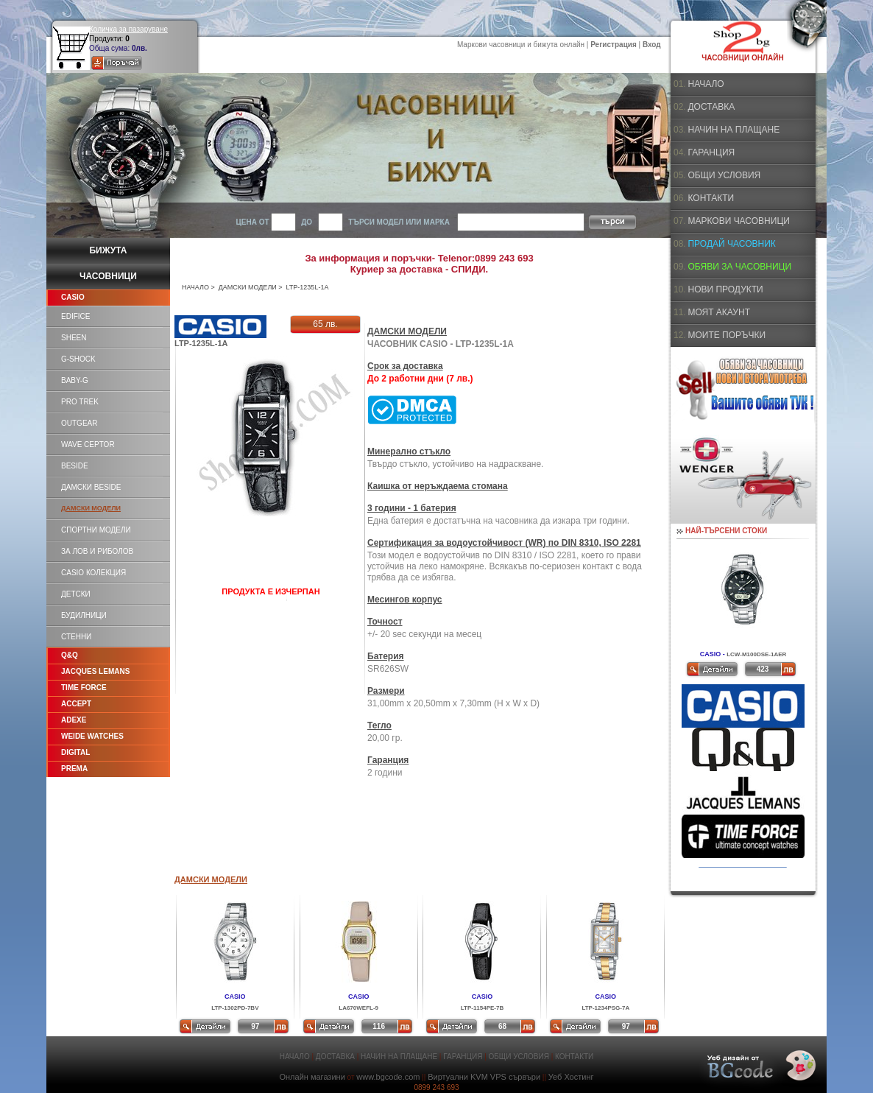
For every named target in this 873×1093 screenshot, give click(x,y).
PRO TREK (80, 402)
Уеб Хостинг (571, 1076)
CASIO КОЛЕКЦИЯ (93, 573)
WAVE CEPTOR (88, 444)
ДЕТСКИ (76, 594)
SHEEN (73, 338)
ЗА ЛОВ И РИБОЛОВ (97, 551)
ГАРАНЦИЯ (711, 152)
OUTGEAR (79, 423)
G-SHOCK (78, 359)
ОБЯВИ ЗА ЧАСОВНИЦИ (739, 266)
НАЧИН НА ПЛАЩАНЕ (734, 129)
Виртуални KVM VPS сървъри (484, 1076)
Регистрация (613, 45)
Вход (652, 45)
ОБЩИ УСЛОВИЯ (724, 175)
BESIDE (74, 466)
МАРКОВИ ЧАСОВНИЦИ (738, 221)
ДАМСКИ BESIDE (91, 487)
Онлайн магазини (311, 1076)
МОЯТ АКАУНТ (719, 312)
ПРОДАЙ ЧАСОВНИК (731, 244)
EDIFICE (75, 316)
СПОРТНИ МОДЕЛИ (96, 530)
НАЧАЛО (195, 287)
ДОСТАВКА (711, 107)
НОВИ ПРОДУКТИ (725, 289)
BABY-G (74, 380)
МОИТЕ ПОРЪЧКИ (727, 335)
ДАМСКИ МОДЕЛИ (248, 287)
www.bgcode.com (388, 1076)
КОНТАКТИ (711, 198)
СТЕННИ (76, 637)
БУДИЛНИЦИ (84, 615)
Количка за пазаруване (128, 29)
